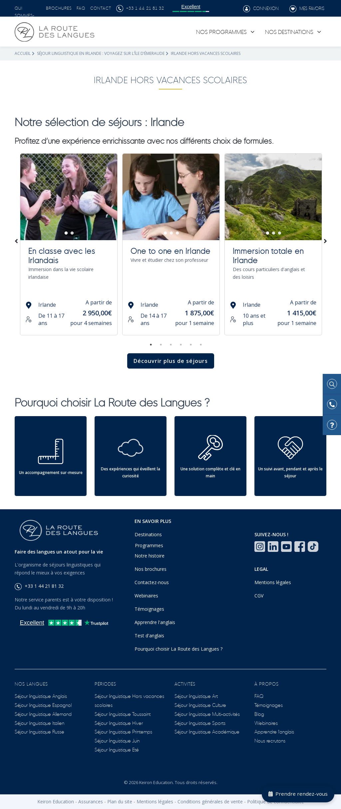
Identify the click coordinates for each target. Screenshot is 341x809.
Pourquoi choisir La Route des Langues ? (178, 649)
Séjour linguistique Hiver (119, 722)
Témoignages (149, 609)
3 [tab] (177, 233)
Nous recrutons (269, 740)
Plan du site (119, 801)
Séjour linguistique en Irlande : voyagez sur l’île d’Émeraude (101, 53)
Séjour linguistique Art (196, 695)
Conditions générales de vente (210, 801)
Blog (259, 713)
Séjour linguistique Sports (199, 722)
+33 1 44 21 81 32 (140, 8)
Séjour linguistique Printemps (123, 731)
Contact (100, 8)
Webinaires (146, 595)
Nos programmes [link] (221, 31)
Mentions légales (272, 582)
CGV (258, 595)
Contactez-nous (152, 582)
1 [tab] (66, 233)
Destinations (148, 534)
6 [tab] (200, 344)
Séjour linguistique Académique (206, 731)
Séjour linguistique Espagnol (43, 704)
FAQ (81, 8)
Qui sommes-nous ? (25, 15)
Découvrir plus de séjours (171, 361)
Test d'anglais (149, 635)
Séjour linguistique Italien (39, 722)
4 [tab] (180, 344)
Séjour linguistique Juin (117, 740)
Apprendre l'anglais (155, 622)
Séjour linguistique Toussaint (123, 713)
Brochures (59, 8)
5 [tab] (190, 344)
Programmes (149, 545)
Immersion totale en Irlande (268, 254)
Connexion (261, 9)
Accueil (23, 53)
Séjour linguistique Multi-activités (207, 713)
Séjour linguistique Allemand (43, 713)
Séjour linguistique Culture (200, 704)
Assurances (90, 801)
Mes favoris (306, 9)
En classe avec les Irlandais (61, 254)
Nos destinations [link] (289, 31)
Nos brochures (151, 569)
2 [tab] (72, 233)
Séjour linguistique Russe (39, 731)
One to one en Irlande (170, 250)
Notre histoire (150, 556)
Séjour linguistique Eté (117, 749)
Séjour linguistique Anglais (41, 695)
